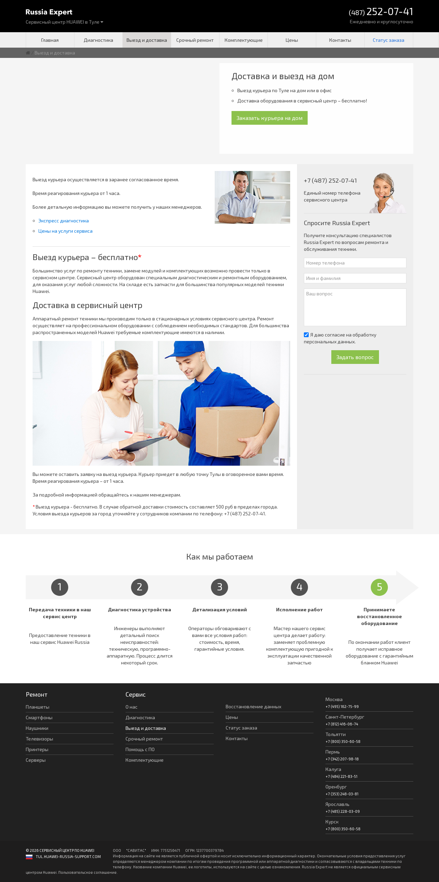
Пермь (332, 752)
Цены (292, 40)
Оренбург (336, 786)
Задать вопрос (355, 357)
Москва (334, 699)
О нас (132, 707)
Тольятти (335, 734)
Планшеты (37, 707)
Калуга (333, 769)
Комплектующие (244, 40)
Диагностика (98, 40)
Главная (50, 40)
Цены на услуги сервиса (65, 231)
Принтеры (37, 749)
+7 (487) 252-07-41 (244, 513)
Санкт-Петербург (344, 717)
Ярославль (337, 804)
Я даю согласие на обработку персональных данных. (340, 338)
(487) (381, 11)
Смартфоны (39, 717)
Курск (332, 821)
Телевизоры (39, 739)
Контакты (340, 40)
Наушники (37, 728)
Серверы (36, 760)
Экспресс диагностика (63, 220)
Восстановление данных (253, 706)
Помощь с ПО (140, 749)
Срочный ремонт (195, 40)
